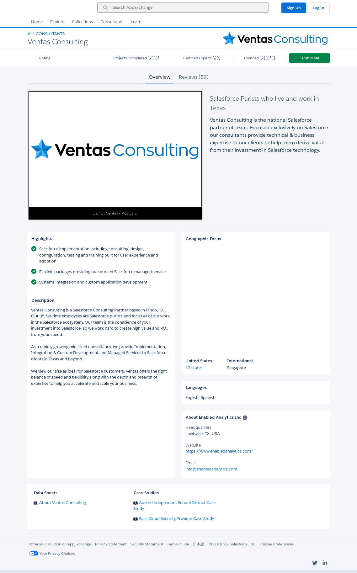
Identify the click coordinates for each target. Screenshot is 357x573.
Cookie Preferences (277, 544)
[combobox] (183, 8)
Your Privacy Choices (52, 553)
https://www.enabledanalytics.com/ (219, 451)
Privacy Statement (110, 544)
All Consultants (46, 33)
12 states (194, 367)
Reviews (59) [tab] (194, 77)
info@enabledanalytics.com (211, 469)
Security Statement (146, 544)
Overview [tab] (159, 77)
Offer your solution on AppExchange (60, 544)
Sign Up (294, 7)
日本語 (198, 544)
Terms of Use (178, 544)
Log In (318, 7)
